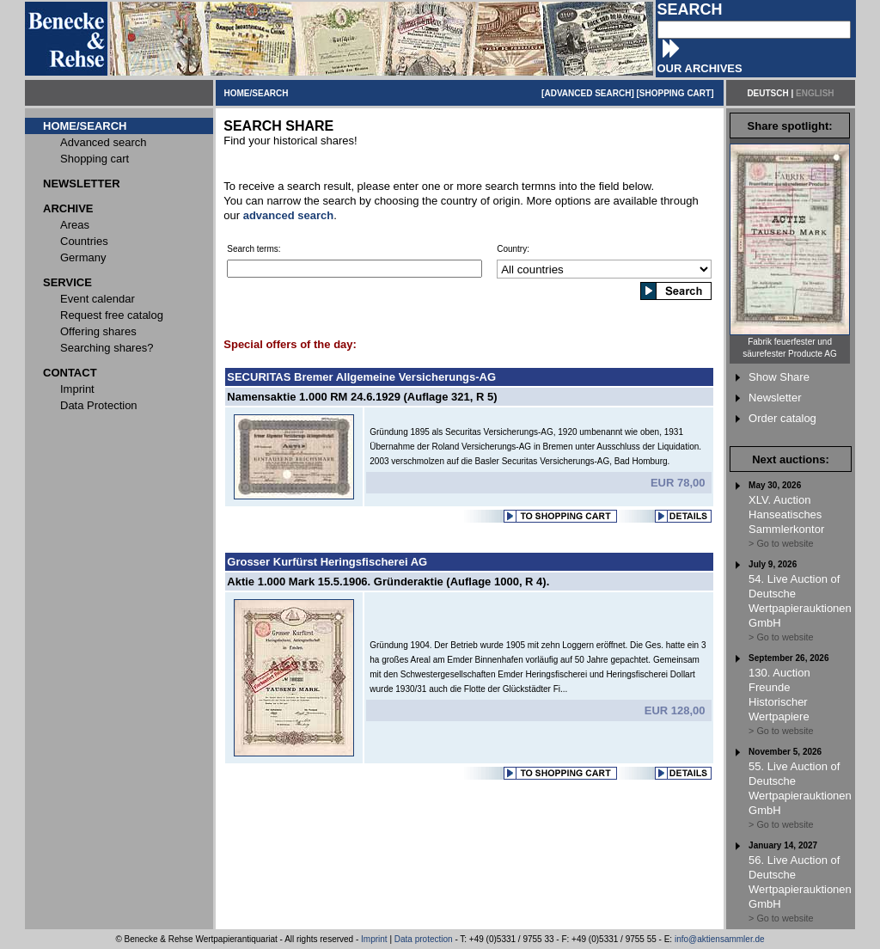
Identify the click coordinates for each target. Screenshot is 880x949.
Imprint (374, 939)
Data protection (423, 939)
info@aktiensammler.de (720, 939)
